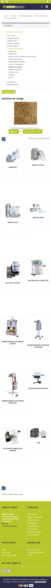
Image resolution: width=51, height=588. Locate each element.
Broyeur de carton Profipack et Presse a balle (22, 56)
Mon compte (6, 552)
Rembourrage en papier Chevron (38, 346)
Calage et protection (13, 38)
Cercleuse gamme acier (15, 59)
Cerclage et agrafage (13, 43)
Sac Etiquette (32, 529)
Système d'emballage (40, 16)
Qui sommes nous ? (34, 549)
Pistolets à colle (13, 72)
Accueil (6, 16)
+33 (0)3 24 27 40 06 (32, 131)
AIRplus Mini (38, 217)
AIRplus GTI (13, 222)
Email (14, 131)
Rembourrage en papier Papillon (13, 402)
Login (4, 549)
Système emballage (34, 532)
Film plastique (11, 82)
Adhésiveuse (12, 51)
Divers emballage (33, 535)
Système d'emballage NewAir (12, 449)
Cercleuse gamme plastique (16, 62)
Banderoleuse (12, 54)
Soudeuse (11, 75)
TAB (38, 443)
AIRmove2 (13, 167)
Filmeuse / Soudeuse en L (16, 64)
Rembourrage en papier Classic (13, 342)
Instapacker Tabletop (38, 280)
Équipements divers (13, 85)
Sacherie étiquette (12, 46)
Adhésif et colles (12, 41)
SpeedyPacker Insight (38, 388)
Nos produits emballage (25, 16)
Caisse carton (11, 36)
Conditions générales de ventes (36, 553)
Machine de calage (11, 18)
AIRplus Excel (38, 165)
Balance (10, 77)
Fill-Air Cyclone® (13, 283)
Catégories (9, 25)
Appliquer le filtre (8, 92)
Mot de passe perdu (9, 555)
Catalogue (13, 16)
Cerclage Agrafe (33, 526)
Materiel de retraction (15, 70)
